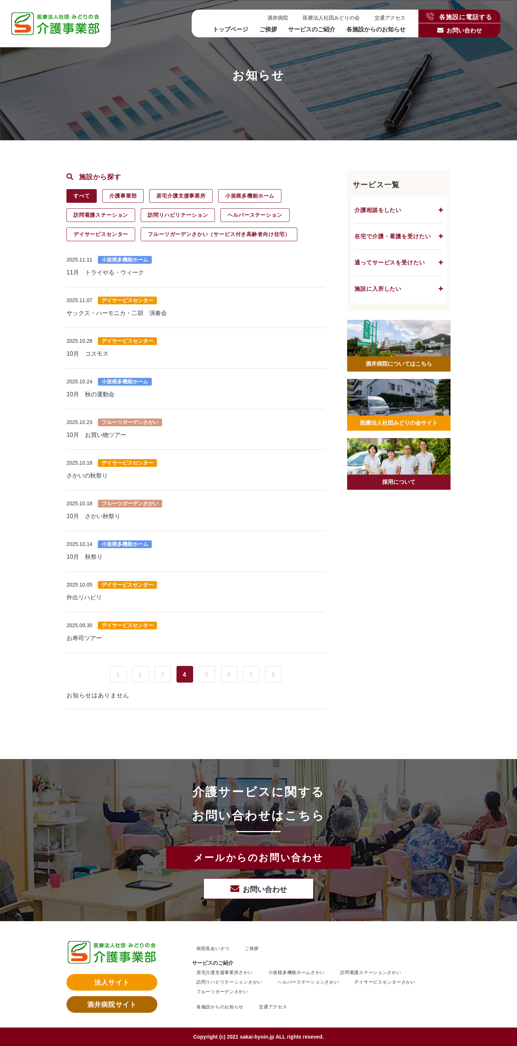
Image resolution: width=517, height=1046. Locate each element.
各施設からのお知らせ (375, 29)
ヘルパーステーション (256, 215)
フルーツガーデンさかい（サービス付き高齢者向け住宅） (219, 234)
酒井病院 (277, 18)
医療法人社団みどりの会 (331, 18)
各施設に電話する (460, 16)
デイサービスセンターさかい (384, 982)
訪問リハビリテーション (178, 215)
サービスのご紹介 (311, 29)
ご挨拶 (268, 29)
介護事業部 (123, 196)
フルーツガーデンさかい (222, 991)
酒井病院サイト (112, 1004)
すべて (82, 196)
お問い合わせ (464, 30)
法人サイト (111, 982)
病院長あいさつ (212, 948)
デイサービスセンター (101, 234)
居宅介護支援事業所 (182, 196)
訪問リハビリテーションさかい (229, 982)
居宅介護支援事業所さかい (224, 972)
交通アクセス (389, 18)
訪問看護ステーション (101, 215)
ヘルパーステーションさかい (308, 982)
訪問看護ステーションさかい (370, 972)
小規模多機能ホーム (251, 196)
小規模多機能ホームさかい (296, 972)
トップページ (230, 29)
